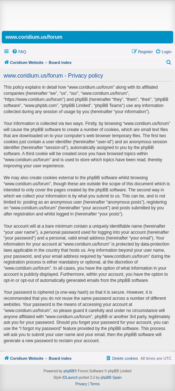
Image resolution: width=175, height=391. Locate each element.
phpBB (68, 371)
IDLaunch (70, 378)
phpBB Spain (111, 378)
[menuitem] (19, 51)
